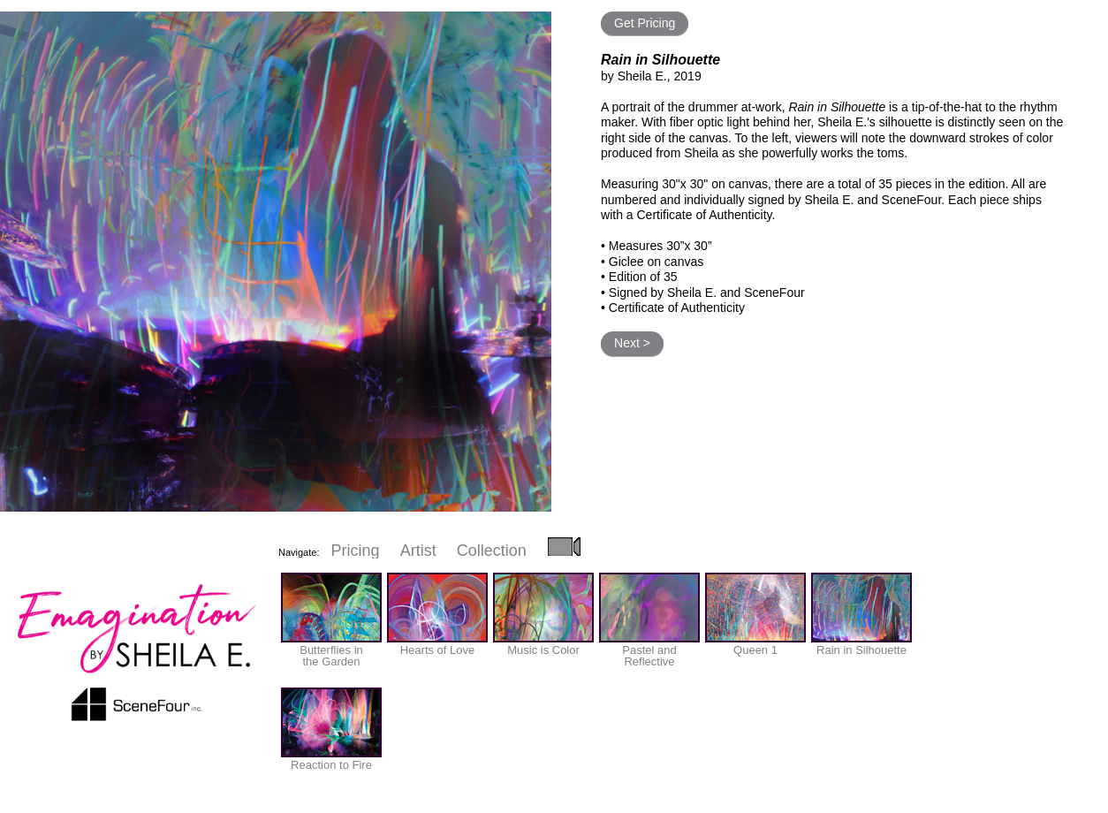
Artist (418, 550)
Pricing (355, 550)
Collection (492, 550)
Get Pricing (644, 23)
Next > (632, 343)
